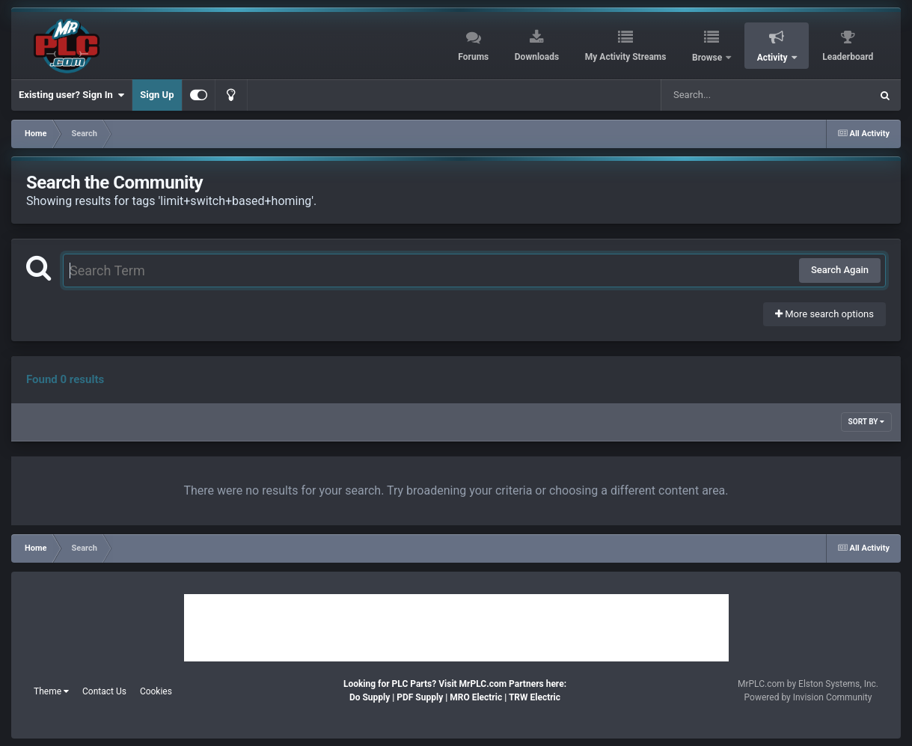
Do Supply (369, 697)
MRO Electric (476, 697)
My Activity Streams (626, 57)
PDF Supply (420, 697)
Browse (708, 57)
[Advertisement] (456, 627)
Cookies (156, 691)
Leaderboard (847, 57)
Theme (51, 691)
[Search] (728, 95)
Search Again (840, 269)
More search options (824, 314)
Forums (473, 57)
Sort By (866, 422)
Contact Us (104, 691)
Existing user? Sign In (71, 95)
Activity (773, 57)
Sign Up (157, 94)
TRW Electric (534, 697)
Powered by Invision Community (808, 697)
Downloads (537, 57)
